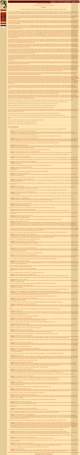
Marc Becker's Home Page (40, 453)
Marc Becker (43, 7)
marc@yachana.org (48, 453)
